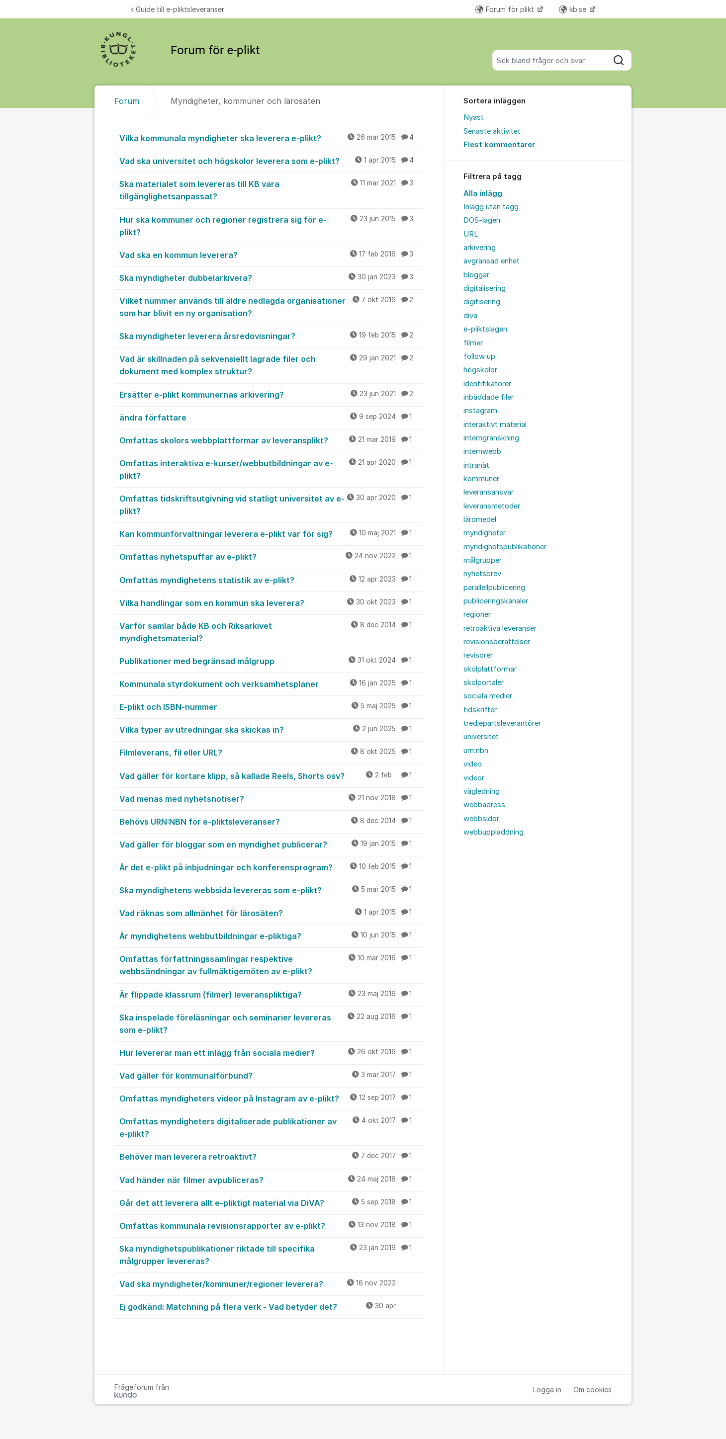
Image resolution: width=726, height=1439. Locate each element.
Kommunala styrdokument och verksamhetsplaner (271, 683)
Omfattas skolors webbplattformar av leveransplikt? (271, 439)
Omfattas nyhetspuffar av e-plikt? (271, 556)
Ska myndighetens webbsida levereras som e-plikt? (271, 889)
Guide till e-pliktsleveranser (177, 9)
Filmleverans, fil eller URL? (271, 752)
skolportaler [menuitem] (483, 682)
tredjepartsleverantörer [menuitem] (502, 723)
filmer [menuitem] (473, 343)
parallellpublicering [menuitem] (494, 587)
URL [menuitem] (470, 234)
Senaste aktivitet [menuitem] (492, 131)
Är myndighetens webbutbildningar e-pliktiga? (271, 935)
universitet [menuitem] (481, 736)
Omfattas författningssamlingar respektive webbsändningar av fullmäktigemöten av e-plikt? (271, 964)
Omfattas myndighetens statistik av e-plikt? (271, 579)
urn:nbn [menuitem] (475, 750)
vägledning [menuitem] (481, 791)
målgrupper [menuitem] (482, 560)
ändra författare (271, 417)
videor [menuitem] (473, 777)
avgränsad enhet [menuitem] (491, 260)
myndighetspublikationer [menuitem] (504, 546)
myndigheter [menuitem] (484, 532)
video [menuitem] (472, 764)
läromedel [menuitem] (479, 519)
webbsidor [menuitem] (481, 818)
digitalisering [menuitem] (484, 288)
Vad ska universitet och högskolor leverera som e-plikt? (271, 160)
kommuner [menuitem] (481, 478)
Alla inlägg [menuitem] (482, 193)
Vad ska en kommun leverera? (271, 254)
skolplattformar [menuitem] (490, 669)
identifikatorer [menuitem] (487, 383)
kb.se (573, 9)
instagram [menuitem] (480, 410)
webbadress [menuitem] (484, 804)
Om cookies (592, 1389)
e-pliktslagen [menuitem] (485, 329)
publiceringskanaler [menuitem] (495, 600)
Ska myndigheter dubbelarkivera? (271, 277)
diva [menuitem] (470, 315)
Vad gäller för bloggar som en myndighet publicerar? (271, 844)
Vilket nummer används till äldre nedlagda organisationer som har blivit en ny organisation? (271, 306)
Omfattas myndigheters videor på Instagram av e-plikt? (271, 1098)
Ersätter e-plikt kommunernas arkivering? (271, 394)
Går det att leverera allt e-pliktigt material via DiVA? (271, 1202)
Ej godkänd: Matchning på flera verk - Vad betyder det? (271, 1306)
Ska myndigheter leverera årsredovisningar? (271, 335)
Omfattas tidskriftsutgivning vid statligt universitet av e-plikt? (271, 504)
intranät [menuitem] (476, 465)
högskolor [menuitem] (480, 369)
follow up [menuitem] (479, 356)
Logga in (547, 1389)
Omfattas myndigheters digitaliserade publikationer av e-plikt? (271, 1127)
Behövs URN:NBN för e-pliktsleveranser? (271, 821)
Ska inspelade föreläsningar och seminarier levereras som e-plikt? (271, 1023)
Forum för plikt (505, 9)
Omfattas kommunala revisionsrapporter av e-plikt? (271, 1225)
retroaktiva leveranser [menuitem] (500, 628)
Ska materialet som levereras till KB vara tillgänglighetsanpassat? (271, 189)
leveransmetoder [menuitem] (491, 506)
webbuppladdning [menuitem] (493, 832)
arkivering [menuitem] (479, 247)
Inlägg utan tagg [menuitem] (491, 206)
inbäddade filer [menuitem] (488, 397)
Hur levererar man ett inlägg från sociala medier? (271, 1052)
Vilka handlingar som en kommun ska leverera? (271, 602)
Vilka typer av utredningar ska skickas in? (271, 729)
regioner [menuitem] (477, 614)
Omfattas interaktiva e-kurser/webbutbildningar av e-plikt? (271, 469)
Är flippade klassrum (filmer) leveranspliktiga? (271, 994)
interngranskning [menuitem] (491, 437)
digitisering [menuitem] (481, 301)
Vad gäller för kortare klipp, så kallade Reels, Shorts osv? (271, 775)
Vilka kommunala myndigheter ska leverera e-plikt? (271, 137)
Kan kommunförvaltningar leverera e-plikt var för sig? (271, 533)
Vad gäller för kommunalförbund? (271, 1075)
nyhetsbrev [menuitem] (482, 573)
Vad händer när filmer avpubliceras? (271, 1179)
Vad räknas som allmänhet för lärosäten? (271, 912)
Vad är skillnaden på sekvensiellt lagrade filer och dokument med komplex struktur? (271, 364)
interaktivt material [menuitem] (495, 424)
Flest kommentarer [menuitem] (499, 144)
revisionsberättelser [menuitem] (496, 641)
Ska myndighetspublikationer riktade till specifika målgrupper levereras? (271, 1254)
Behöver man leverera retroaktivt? (271, 1156)
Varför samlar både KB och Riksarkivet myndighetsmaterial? (271, 631)
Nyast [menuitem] (473, 117)
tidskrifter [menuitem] (480, 709)
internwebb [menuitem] (482, 451)
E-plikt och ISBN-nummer (271, 706)
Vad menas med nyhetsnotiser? (271, 798)
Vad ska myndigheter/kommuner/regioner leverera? (271, 1283)
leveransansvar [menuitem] (488, 492)
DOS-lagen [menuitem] (481, 220)
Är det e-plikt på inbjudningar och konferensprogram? (271, 866)
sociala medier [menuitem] (487, 695)
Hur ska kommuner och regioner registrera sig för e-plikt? (271, 225)
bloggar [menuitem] (476, 274)
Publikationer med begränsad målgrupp (271, 660)
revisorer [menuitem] (478, 655)
